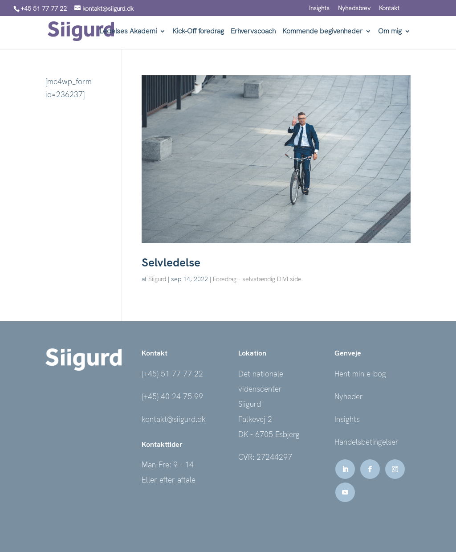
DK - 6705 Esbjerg (269, 434)
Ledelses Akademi (128, 32)
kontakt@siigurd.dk (174, 419)
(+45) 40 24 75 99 (172, 396)
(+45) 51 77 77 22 (172, 374)
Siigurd (157, 279)
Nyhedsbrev (354, 8)
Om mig (390, 32)
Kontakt (389, 8)
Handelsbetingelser (366, 442)
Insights (319, 8)
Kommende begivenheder (322, 32)
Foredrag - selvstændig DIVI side (257, 279)
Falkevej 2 (255, 419)
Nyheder (348, 396)
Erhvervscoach (253, 32)
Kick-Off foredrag (198, 32)
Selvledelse (171, 262)
